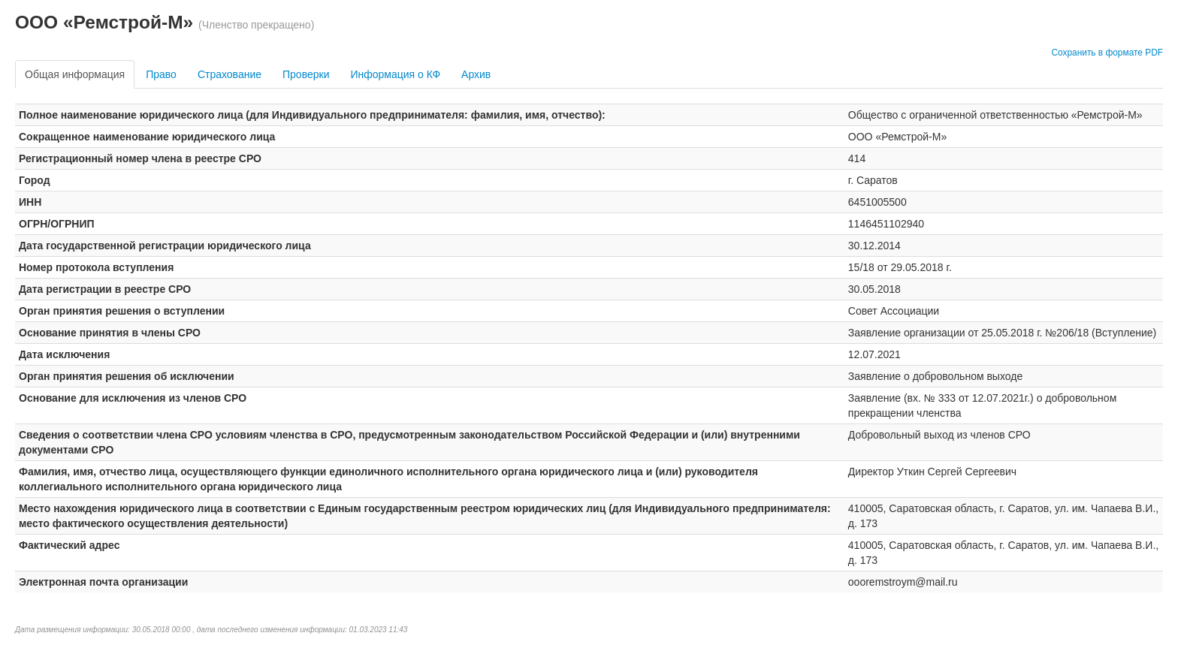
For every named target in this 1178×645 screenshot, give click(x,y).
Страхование (229, 74)
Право (161, 74)
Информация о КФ (395, 74)
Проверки (305, 74)
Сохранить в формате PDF (1107, 52)
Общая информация (75, 74)
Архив (476, 74)
